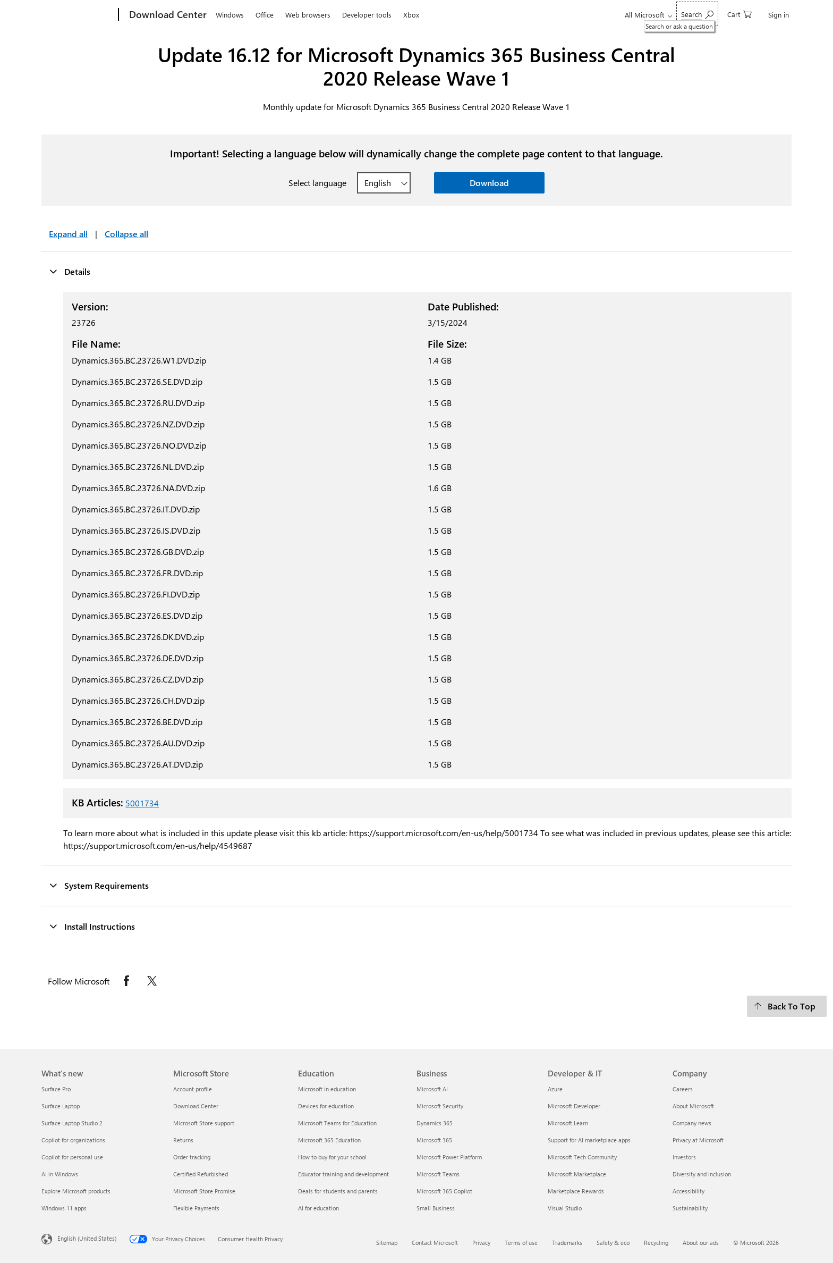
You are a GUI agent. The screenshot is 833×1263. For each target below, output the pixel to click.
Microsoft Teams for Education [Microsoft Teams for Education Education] (337, 1123)
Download (489, 182)
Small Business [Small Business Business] (435, 1208)
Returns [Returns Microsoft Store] (183, 1140)
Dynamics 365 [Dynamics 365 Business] (434, 1123)
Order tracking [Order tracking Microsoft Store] (191, 1157)
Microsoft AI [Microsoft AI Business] (432, 1089)
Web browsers (307, 14)
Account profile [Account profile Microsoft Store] (192, 1089)
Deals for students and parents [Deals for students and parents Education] (338, 1191)
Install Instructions (92, 926)
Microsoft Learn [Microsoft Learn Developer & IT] (568, 1123)
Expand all (68, 233)
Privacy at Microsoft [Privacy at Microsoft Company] (698, 1140)
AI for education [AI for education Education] (318, 1208)
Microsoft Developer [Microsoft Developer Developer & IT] (574, 1106)
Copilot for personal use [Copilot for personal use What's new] (72, 1157)
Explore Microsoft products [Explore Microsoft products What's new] (75, 1191)
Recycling (656, 1243)
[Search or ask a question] (697, 14)
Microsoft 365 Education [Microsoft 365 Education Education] (329, 1140)
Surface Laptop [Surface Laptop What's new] (60, 1106)
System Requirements (99, 885)
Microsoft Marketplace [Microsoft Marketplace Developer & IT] (577, 1174)
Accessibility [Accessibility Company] (688, 1191)
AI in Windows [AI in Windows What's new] (59, 1174)
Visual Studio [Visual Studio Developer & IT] (565, 1208)
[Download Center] (167, 15)
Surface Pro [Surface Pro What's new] (56, 1089)
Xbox (411, 14)
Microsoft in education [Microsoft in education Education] (327, 1089)
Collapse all (126, 233)
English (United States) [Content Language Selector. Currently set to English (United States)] (86, 1238)
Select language (317, 182)
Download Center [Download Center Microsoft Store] (195, 1106)
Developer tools (367, 14)
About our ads (701, 1243)
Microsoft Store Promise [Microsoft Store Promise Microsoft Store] (204, 1191)
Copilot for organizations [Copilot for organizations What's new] (73, 1140)
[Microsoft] (77, 15)
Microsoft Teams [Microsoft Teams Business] (438, 1174)
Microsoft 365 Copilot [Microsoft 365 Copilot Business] (444, 1191)
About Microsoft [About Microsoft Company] (693, 1106)
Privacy (481, 1243)
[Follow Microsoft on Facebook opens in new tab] (126, 980)
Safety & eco (613, 1243)
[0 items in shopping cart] (739, 13)
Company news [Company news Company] (692, 1123)
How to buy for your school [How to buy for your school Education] (332, 1157)
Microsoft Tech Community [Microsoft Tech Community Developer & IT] (582, 1157)
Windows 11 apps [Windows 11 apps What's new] (64, 1208)
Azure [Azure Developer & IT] (555, 1089)
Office (265, 14)
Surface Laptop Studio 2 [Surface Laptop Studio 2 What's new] (72, 1123)
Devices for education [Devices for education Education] (326, 1106)
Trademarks (567, 1243)
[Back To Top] (787, 1006)
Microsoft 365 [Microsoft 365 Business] (434, 1140)
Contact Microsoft (435, 1243)
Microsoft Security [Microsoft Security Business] (439, 1106)
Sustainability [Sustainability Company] (690, 1208)
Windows (230, 14)
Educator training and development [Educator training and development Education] (343, 1174)
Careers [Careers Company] (683, 1089)
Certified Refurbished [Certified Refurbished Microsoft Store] (200, 1174)
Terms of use (521, 1243)
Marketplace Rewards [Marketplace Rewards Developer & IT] (576, 1191)
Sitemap (386, 1243)
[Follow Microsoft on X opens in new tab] (151, 980)
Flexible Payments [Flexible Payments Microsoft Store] (196, 1208)
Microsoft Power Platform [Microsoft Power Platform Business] (449, 1157)
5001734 (142, 803)
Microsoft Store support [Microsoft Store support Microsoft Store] (203, 1123)
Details (69, 271)
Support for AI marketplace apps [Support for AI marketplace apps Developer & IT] (589, 1140)
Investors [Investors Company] (684, 1157)
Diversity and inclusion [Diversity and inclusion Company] (702, 1174)
